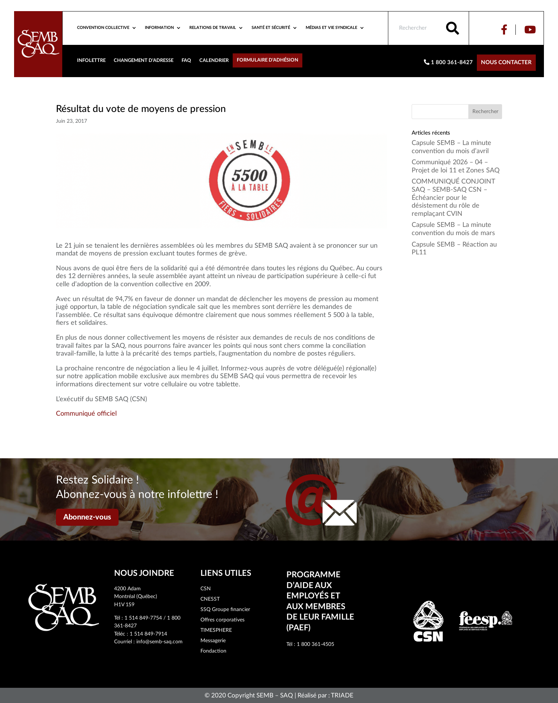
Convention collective (103, 28)
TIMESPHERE (216, 630)
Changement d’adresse (143, 60)
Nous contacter (506, 62)
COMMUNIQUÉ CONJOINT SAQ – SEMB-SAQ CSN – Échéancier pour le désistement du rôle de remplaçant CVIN (453, 197)
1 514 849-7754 (143, 618)
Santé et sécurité (271, 28)
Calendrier (214, 60)
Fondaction (213, 651)
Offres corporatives (222, 620)
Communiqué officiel (86, 413)
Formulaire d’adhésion (267, 60)
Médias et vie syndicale (331, 28)
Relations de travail (212, 28)
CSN (205, 588)
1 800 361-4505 (315, 644)
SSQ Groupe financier (225, 609)
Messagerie (213, 640)
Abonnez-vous (87, 517)
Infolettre (91, 60)
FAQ (186, 60)
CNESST (210, 599)
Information (159, 28)
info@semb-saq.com (159, 641)
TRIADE (342, 695)
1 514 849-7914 (148, 634)
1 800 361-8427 (448, 62)
